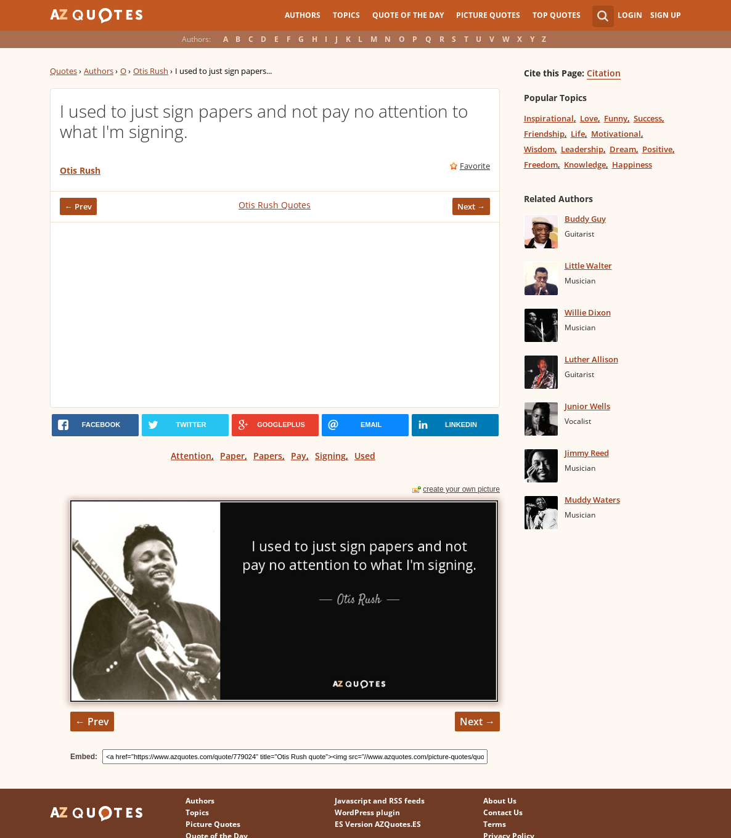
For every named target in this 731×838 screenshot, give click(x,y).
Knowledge (585, 164)
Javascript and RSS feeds (380, 800)
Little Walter (588, 265)
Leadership (582, 149)
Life (578, 133)
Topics (346, 15)
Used (364, 456)
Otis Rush (150, 70)
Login (630, 15)
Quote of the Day (408, 15)
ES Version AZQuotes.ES (378, 824)
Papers (267, 456)
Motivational (616, 133)
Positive (657, 149)
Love (589, 118)
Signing (330, 456)
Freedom (541, 164)
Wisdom (539, 149)
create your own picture (461, 489)
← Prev (78, 206)
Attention (191, 456)
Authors (303, 15)
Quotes (63, 70)
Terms (494, 824)
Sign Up (665, 15)
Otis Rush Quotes (275, 205)
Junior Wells (587, 406)
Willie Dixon (588, 312)
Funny (615, 118)
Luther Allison (591, 359)
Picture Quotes (488, 15)
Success (648, 118)
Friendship (544, 133)
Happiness (632, 164)
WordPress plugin (367, 812)
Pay (298, 456)
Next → (471, 206)
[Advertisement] (275, 315)
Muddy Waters (592, 499)
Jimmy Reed (587, 452)
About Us (500, 800)
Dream (623, 149)
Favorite (475, 165)
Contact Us (503, 812)
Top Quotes (557, 15)
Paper (232, 456)
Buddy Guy (585, 218)
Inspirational (549, 118)
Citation (604, 73)
